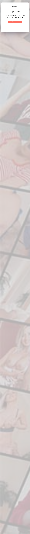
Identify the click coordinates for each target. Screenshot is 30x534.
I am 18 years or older (15, 22)
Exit (15, 29)
